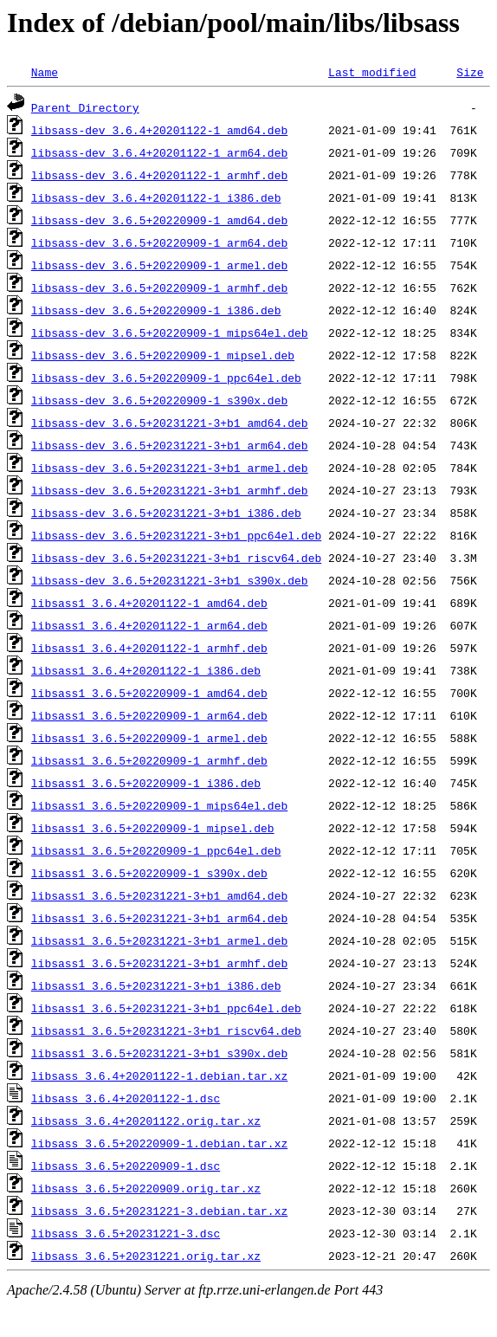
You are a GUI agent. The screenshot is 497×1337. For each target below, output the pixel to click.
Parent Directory (85, 107)
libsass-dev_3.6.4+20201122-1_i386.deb (156, 197)
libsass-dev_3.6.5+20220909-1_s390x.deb (159, 400)
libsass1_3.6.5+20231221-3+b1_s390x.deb (159, 1053)
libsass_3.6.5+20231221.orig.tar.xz (146, 1255)
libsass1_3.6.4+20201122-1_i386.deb (146, 670)
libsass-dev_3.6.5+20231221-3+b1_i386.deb (166, 512)
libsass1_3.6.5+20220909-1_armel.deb (149, 738)
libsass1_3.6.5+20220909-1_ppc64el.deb (156, 850)
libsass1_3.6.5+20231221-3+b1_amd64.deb (159, 895)
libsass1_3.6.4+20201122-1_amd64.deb (149, 602)
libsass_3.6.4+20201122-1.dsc (125, 1098)
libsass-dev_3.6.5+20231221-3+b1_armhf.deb (169, 490)
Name (44, 72)
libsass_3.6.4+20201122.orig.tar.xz (146, 1120)
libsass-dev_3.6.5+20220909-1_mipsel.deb (162, 355)
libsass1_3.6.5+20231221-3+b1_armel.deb (159, 940)
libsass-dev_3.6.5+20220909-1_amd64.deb (159, 220)
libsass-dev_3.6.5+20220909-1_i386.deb (156, 310)
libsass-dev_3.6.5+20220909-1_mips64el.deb (169, 332)
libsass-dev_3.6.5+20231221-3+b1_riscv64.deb (176, 557)
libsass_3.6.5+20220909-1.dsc (125, 1165)
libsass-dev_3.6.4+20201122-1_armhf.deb (159, 175)
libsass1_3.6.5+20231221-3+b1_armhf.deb (159, 963)
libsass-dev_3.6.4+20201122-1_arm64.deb (159, 152)
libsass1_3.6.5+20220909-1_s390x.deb (149, 873)
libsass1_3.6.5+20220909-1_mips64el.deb (159, 805)
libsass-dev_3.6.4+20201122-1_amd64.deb (159, 130)
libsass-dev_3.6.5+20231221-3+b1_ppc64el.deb (176, 535)
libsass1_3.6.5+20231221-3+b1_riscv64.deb (166, 1030)
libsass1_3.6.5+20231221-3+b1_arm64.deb (159, 918)
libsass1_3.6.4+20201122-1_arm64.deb (149, 625)
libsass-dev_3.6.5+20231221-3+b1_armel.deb (169, 467)
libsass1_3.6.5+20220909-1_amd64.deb (149, 693)
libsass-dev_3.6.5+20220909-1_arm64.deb (159, 242)
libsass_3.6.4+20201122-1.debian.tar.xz (159, 1075)
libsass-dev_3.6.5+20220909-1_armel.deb (159, 265)
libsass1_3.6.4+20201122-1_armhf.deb (149, 648)
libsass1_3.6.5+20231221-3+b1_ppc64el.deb (166, 1008)
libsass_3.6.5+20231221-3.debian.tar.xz (159, 1210)
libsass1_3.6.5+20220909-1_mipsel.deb (152, 828)
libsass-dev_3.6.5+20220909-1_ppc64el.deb (166, 377)
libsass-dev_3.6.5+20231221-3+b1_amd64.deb (169, 422)
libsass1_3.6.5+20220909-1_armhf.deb (149, 760)
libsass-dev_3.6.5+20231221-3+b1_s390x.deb (169, 580)
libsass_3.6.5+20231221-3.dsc (125, 1233)
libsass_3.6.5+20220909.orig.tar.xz (146, 1188)
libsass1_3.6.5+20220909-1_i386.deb (146, 783)
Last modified (372, 72)
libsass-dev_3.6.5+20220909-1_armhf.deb (159, 287)
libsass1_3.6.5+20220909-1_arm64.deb (149, 715)
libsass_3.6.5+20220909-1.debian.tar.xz (159, 1143)
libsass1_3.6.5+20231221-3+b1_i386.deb (156, 985)
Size (469, 72)
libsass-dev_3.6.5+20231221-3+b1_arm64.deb (169, 445)
